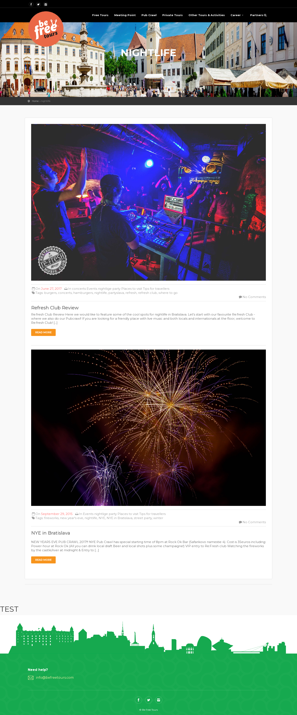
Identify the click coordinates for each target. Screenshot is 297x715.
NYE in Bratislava (119, 518)
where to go (168, 293)
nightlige (105, 289)
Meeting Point (125, 15)
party (116, 289)
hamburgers (83, 293)
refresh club (147, 293)
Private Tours (172, 15)
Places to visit (131, 289)
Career (236, 15)
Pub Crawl (149, 15)
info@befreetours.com (55, 678)
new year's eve (71, 518)
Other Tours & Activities (207, 15)
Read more (43, 332)
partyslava (116, 293)
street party (143, 518)
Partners (256, 15)
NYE (102, 518)
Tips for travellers (156, 289)
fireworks (51, 518)
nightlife (100, 293)
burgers (50, 293)
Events (92, 289)
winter (158, 518)
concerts (79, 289)
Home (35, 101)
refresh (131, 293)
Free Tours (100, 15)
